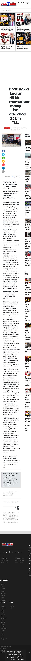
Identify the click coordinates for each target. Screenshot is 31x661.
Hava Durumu (3, 607)
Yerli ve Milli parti (8, 384)
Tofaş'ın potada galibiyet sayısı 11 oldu (28, 211)
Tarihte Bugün (3, 625)
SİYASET (10, 10)
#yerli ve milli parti (8, 492)
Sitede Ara (12, 607)
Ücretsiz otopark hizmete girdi (27, 178)
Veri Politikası (4, 563)
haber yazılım (4, 657)
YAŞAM (3, 595)
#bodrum (5, 494)
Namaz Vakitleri (3, 615)
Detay (13, 659)
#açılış (11, 494)
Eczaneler (3, 618)
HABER (2, 586)
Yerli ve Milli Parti (8, 230)
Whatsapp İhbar (19, 560)
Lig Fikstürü (3, 621)
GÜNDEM (21, 3)
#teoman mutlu (7, 495)
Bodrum (16, 202)
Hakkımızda (4, 558)
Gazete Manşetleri (4, 638)
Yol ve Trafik (2, 611)
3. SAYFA (3, 589)
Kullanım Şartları (19, 558)
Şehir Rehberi (3, 634)
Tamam (21, 659)
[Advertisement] (15, 69)
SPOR (2, 598)
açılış (5, 209)
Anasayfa (4, 10)
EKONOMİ (3, 593)
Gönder (18, 508)
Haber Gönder (19, 563)
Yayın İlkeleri (4, 560)
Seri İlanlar (3, 631)
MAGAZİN (3, 600)
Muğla (16, 205)
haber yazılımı (4, 654)
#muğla (16, 492)
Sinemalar (3, 628)
